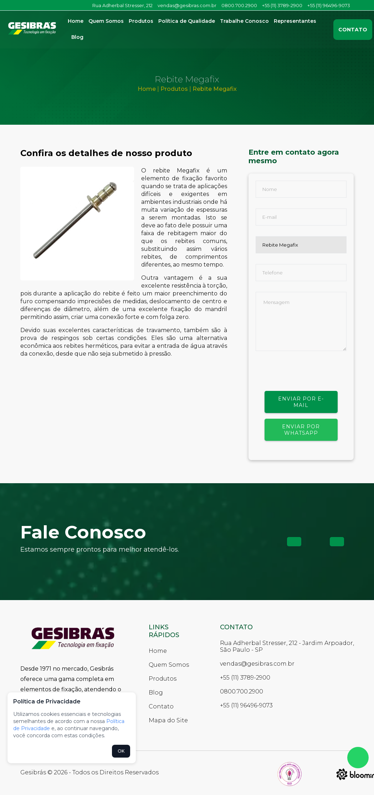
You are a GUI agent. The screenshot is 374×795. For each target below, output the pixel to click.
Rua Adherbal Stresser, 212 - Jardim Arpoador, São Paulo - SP (287, 646)
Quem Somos (106, 21)
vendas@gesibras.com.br (187, 5)
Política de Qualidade (186, 21)
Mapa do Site (168, 720)
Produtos (141, 21)
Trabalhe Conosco (244, 21)
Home (75, 21)
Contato (352, 29)
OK (121, 751)
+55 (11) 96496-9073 (328, 5)
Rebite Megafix (215, 89)
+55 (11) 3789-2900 (282, 5)
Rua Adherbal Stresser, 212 (122, 5)
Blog (77, 37)
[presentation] (310, 377)
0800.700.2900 (239, 5)
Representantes (295, 21)
